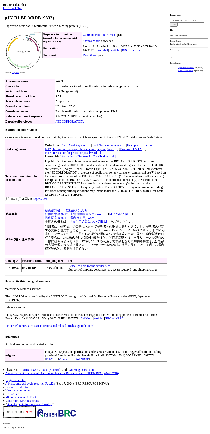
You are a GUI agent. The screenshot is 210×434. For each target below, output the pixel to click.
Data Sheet (89, 55)
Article (115, 50)
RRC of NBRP (131, 50)
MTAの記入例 (119, 214)
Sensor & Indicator (17, 387)
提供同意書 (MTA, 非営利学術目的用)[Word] (76, 214)
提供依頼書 (53, 210)
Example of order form (141, 145)
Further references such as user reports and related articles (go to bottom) (49, 325)
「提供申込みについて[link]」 (89, 221)
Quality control (51, 369)
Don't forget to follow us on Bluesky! (29, 404)
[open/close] (41, 199)
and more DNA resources (23, 400)
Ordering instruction (81, 369)
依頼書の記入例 (77, 210)
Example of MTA (131, 149)
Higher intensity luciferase (186, 68)
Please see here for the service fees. (89, 266)
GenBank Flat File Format (99, 34)
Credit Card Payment (73, 145)
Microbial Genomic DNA (21, 397)
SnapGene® (15, 73)
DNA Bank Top (12, 8)
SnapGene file (91, 41)
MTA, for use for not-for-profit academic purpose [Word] (81, 149)
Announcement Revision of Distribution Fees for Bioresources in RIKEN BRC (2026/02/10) (62, 373)
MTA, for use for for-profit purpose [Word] (73, 152)
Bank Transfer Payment (106, 145)
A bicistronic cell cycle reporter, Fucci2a (30, 383)
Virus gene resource (17, 390)
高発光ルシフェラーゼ (185, 71)
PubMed (103, 50)
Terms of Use (29, 369)
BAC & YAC (13, 394)
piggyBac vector (15, 380)
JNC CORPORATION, (70, 121)
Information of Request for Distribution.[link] (87, 156)
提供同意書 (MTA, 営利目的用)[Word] (71, 217)
